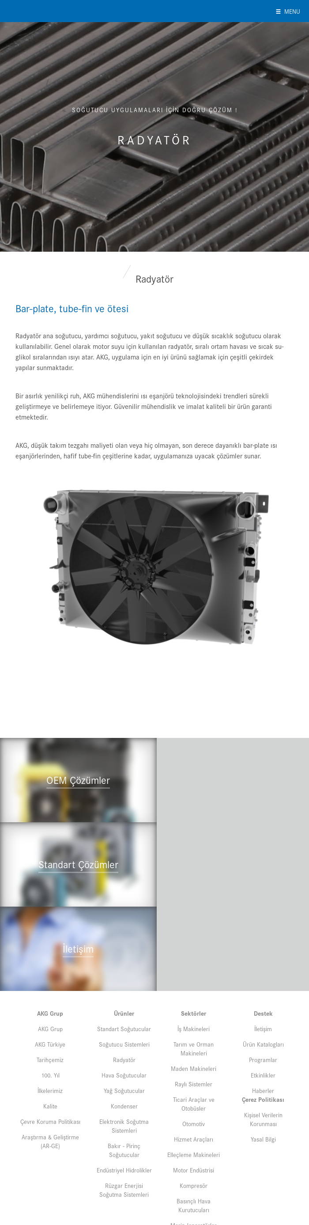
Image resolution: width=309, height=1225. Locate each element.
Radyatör (124, 973)
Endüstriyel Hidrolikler (124, 1083)
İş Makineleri (193, 942)
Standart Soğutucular (124, 942)
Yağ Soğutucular (124, 1004)
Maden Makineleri (193, 982)
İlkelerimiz (50, 1004)
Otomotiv (193, 1037)
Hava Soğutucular (124, 988)
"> (77, 815)
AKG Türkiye (50, 957)
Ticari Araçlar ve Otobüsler (194, 1017)
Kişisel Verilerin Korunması (263, 1033)
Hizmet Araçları (193, 1052)
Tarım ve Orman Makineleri (193, 962)
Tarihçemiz (50, 973)
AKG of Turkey (45, 11)
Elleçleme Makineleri (193, 1068)
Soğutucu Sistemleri (124, 957)
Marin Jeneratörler (193, 1138)
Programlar (263, 973)
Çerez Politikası (263, 1013)
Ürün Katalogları (263, 957)
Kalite (50, 1019)
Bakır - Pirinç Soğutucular (124, 1064)
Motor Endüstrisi (193, 1083)
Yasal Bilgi (263, 1052)
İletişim (263, 942)
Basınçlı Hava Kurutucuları (194, 1119)
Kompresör (193, 1099)
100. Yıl (50, 988)
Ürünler (124, 927)
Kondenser (124, 1019)
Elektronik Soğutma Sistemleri (124, 1039)
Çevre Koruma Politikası (50, 1035)
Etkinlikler (263, 988)
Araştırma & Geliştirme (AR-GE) (50, 1055)
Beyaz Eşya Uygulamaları (193, 1159)
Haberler (263, 1004)
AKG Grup (50, 927)
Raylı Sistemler (193, 997)
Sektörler (193, 927)
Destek (263, 927)
